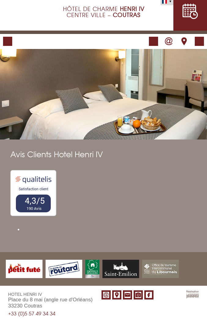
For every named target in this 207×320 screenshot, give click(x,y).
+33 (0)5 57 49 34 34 (31, 314)
